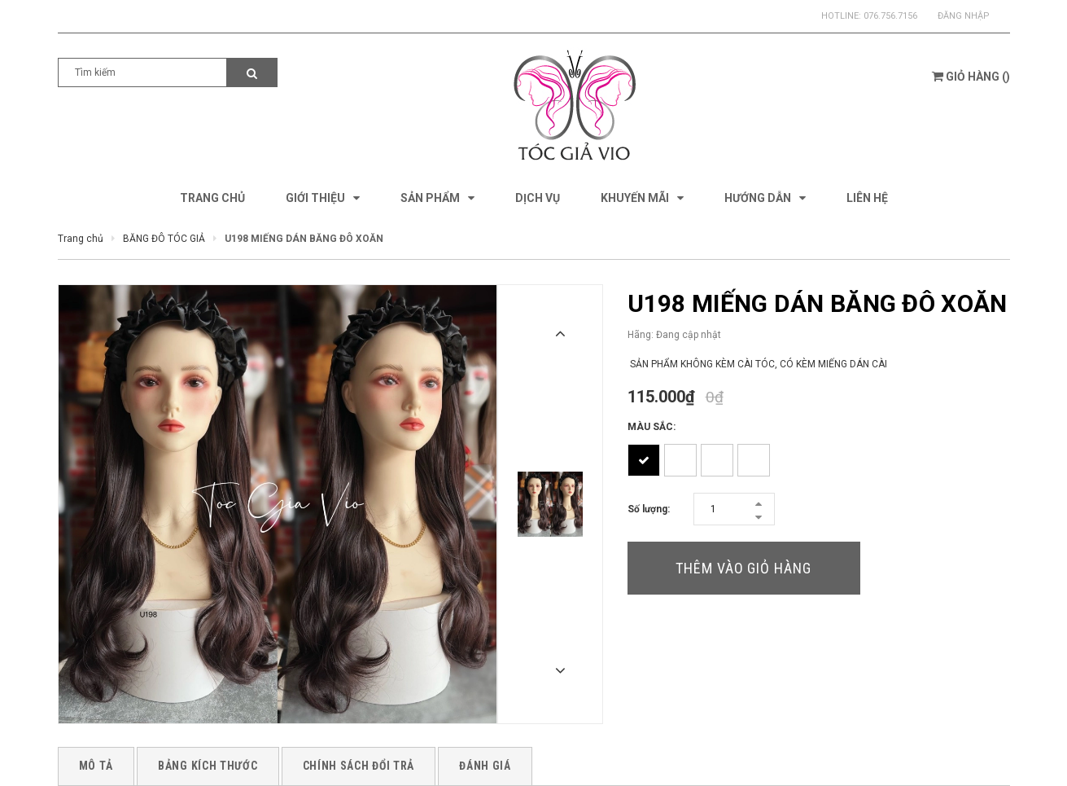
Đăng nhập (964, 16)
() (971, 76)
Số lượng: (649, 509)
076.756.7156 (890, 16)
